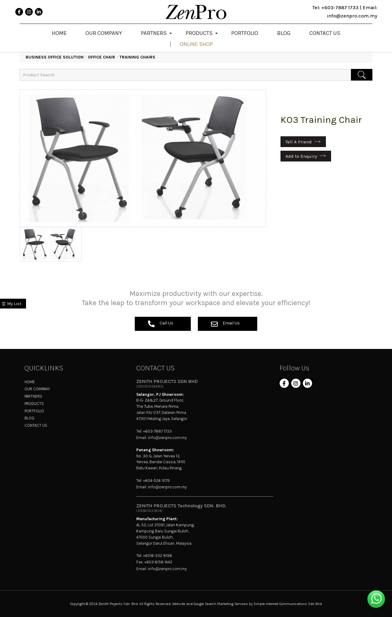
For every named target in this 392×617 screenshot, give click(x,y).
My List (14, 303)
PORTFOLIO (34, 411)
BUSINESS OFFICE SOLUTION (55, 57)
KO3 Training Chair (321, 119)
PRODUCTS (34, 403)
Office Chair (101, 57)
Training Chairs (137, 57)
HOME (29, 382)
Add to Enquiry (301, 156)
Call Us (160, 323)
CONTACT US (35, 425)
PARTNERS (33, 396)
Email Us (225, 323)
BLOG (29, 418)
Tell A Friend (298, 142)
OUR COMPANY (37, 389)
